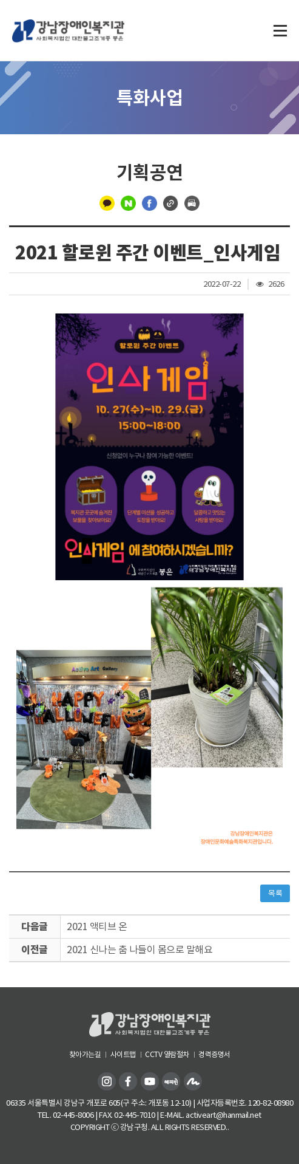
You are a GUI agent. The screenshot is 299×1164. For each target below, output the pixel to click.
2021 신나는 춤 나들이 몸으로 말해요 (139, 949)
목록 (275, 893)
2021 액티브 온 (97, 926)
